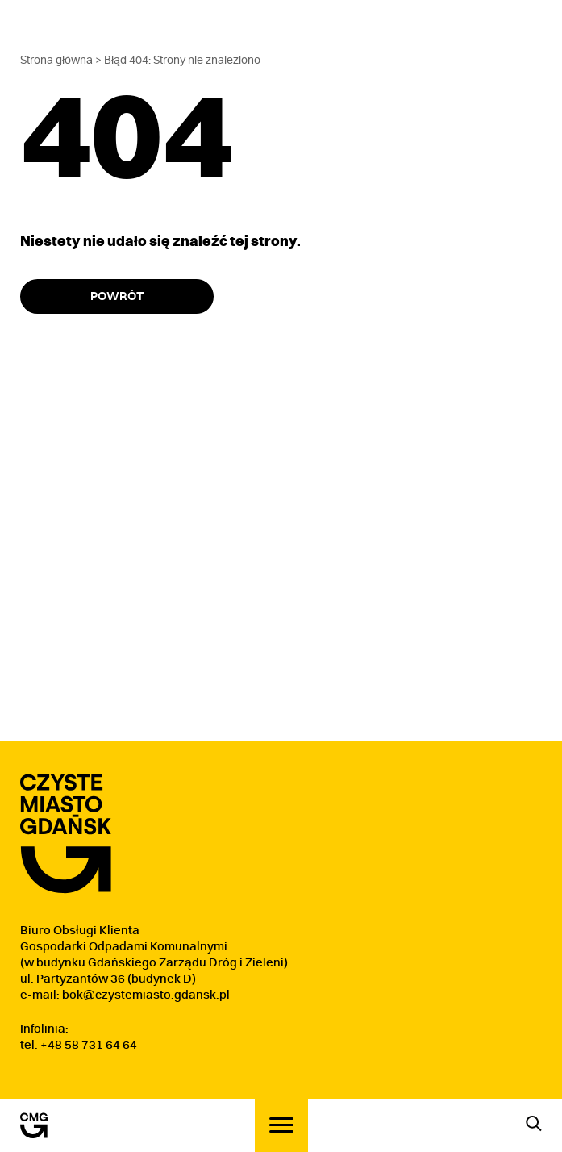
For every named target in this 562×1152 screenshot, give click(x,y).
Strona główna (56, 60)
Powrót (117, 296)
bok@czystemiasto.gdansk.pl (146, 995)
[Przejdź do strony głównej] (65, 834)
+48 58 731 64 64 (88, 1045)
